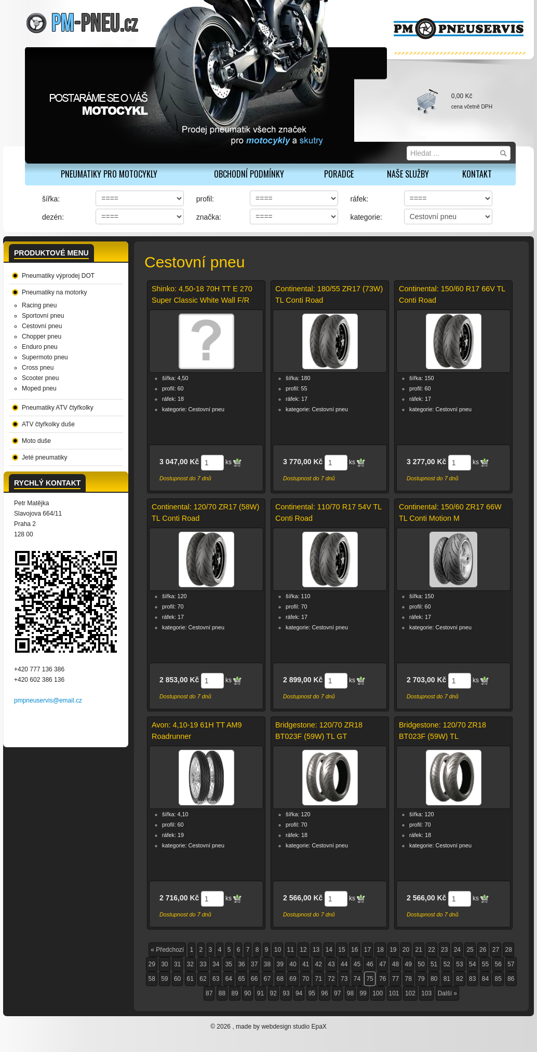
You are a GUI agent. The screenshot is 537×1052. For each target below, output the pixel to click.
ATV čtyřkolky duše (48, 424)
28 (508, 949)
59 (164, 978)
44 (344, 964)
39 (280, 964)
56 (497, 964)
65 (241, 978)
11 (290, 949)
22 (431, 949)
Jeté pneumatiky (44, 457)
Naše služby (408, 174)
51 (434, 964)
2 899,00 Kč (303, 680)
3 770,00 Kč (303, 461)
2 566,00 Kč (303, 898)
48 (395, 964)
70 (305, 978)
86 (510, 978)
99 (362, 993)
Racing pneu (39, 305)
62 (202, 978)
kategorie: (366, 217)
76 (382, 978)
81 (447, 978)
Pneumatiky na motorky (54, 292)
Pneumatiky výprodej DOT (58, 275)
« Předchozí (167, 949)
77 (395, 978)
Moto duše (36, 440)
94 (299, 993)
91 (260, 993)
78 (408, 978)
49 (408, 964)
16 (354, 949)
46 (369, 964)
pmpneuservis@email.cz (48, 700)
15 (341, 949)
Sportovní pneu (43, 315)
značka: (208, 217)
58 (151, 978)
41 (305, 964)
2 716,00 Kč (179, 898)
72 (331, 978)
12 (303, 949)
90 (247, 993)
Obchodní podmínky (249, 174)
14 (329, 949)
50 (421, 964)
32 (190, 964)
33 (202, 964)
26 (482, 949)
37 (254, 964)
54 (472, 964)
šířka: (51, 199)
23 (444, 949)
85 (497, 978)
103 (426, 993)
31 (177, 964)
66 (254, 978)
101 (394, 993)
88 (222, 993)
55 (485, 964)
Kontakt (477, 174)
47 (382, 964)
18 (380, 949)
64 (228, 978)
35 (228, 964)
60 (177, 978)
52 (447, 964)
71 (318, 978)
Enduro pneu (40, 346)
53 (459, 964)
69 (292, 978)
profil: (205, 199)
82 (459, 978)
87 (209, 993)
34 (215, 964)
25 (469, 949)
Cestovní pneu (42, 326)
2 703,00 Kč (426, 680)
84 (485, 978)
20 (405, 949)
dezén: (53, 217)
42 (318, 964)
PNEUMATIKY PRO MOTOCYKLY (109, 174)
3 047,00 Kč (179, 461)
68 (280, 978)
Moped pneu (39, 388)
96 (324, 993)
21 (418, 949)
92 (273, 993)
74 (357, 978)
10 (277, 949)
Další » (447, 993)
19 (393, 949)
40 (292, 964)
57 (510, 964)
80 (434, 978)
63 (215, 978)
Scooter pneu (40, 378)
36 (241, 964)
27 (495, 949)
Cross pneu (37, 367)
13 (316, 949)
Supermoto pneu (45, 357)
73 (344, 978)
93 (286, 993)
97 (337, 993)
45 (357, 964)
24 (457, 949)
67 (267, 978)
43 (331, 964)
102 (410, 993)
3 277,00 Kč (426, 461)
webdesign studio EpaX (293, 1026)
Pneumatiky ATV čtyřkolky (57, 407)
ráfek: (359, 199)
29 (151, 964)
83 (472, 978)
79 (421, 978)
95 (311, 993)
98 (350, 993)
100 (377, 993)
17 (367, 949)
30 (164, 964)
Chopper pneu (41, 336)
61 (190, 978)
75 (369, 978)
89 (234, 993)
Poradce (339, 174)
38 (267, 964)
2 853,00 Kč (179, 680)
